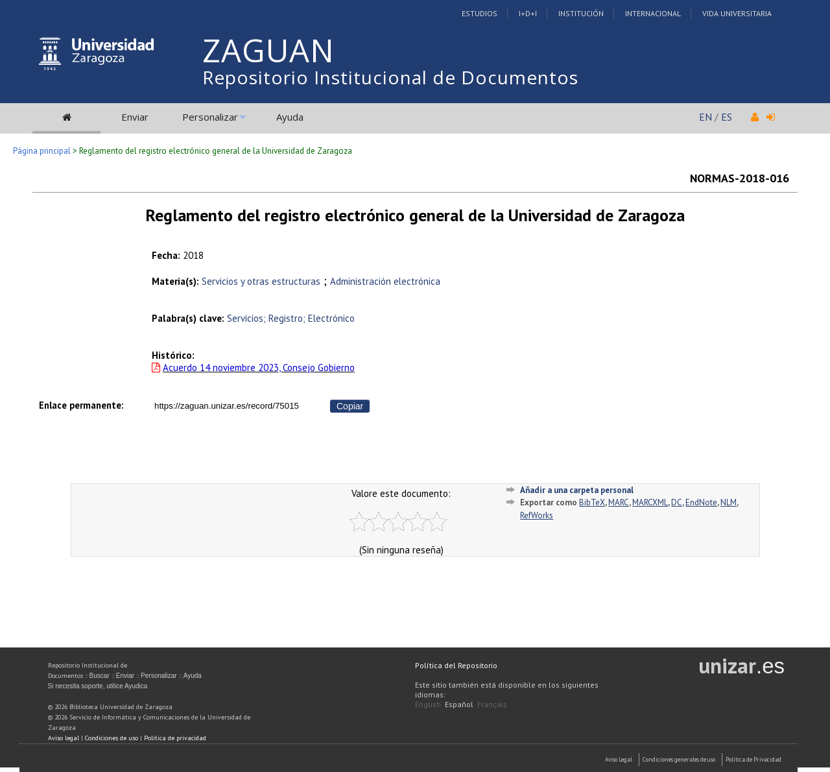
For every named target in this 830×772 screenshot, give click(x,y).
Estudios (479, 13)
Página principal (42, 150)
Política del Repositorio (456, 665)
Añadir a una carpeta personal (577, 490)
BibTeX (592, 502)
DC (676, 502)
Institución (581, 13)
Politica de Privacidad (753, 759)
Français (492, 704)
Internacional (653, 13)
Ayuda (289, 116)
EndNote (701, 502)
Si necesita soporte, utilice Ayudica (98, 686)
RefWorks (536, 515)
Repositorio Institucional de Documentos (390, 77)
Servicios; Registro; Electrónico (291, 318)
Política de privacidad (175, 738)
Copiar (350, 406)
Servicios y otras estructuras (261, 281)
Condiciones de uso (111, 738)
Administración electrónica (385, 281)
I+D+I (528, 13)
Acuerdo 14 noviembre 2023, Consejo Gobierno (259, 367)
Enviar (134, 116)
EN (705, 116)
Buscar (99, 675)
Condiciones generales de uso (679, 759)
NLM (728, 502)
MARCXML (650, 502)
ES (726, 116)
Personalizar (210, 116)
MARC (618, 502)
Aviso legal (63, 738)
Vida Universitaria (737, 13)
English (428, 704)
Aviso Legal (618, 759)
